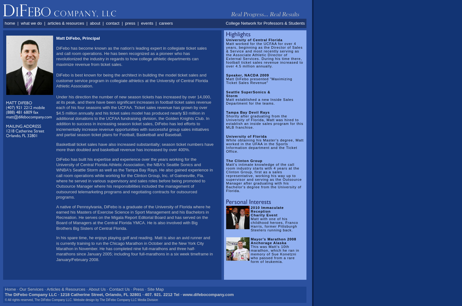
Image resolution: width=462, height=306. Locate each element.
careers (166, 23)
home (10, 23)
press (130, 23)
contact (112, 23)
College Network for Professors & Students (265, 23)
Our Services (31, 289)
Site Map (155, 289)
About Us (97, 289)
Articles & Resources (66, 289)
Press (138, 289)
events (147, 23)
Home (10, 289)
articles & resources (65, 23)
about (95, 23)
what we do (31, 23)
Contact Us (119, 289)
